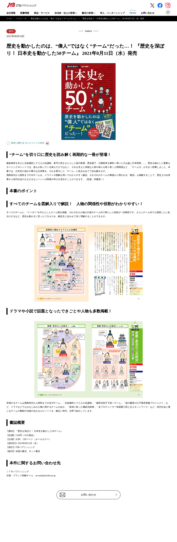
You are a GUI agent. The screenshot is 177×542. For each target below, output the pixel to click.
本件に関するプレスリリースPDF (30, 143)
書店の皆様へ (88, 13)
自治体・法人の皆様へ (66, 13)
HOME (9, 18)
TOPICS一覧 (21, 18)
